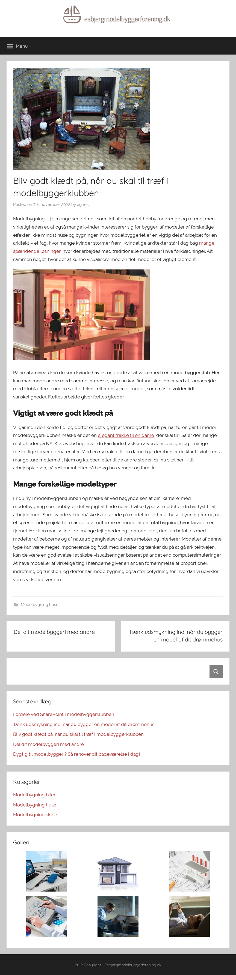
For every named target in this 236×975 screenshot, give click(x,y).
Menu (17, 46)
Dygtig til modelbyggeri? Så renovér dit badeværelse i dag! (76, 754)
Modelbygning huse (39, 604)
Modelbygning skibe (35, 814)
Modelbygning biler (34, 794)
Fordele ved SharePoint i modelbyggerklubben (63, 714)
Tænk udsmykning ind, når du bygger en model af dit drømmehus (83, 724)
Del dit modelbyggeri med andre (48, 744)
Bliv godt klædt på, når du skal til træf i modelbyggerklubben (78, 734)
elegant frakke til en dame (126, 435)
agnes (82, 204)
